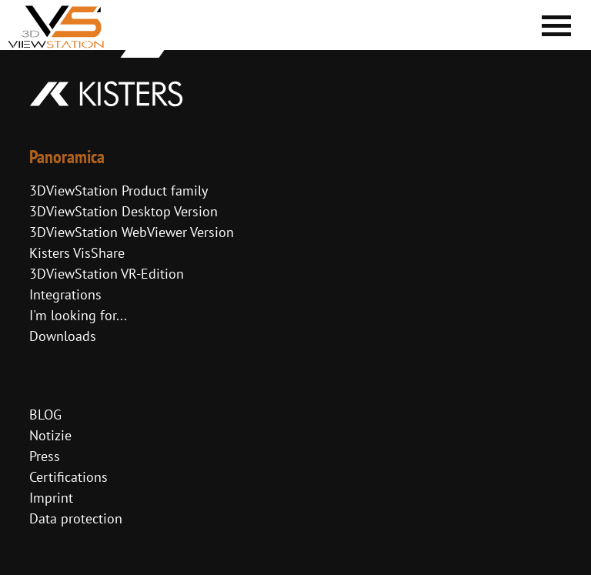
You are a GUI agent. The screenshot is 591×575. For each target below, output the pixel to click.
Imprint (51, 497)
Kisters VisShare (77, 253)
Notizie (50, 435)
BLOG (45, 414)
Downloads (62, 336)
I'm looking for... (78, 315)
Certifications (68, 477)
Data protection (75, 518)
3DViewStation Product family (118, 190)
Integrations (65, 294)
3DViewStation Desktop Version (123, 211)
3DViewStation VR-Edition (106, 273)
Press (44, 456)
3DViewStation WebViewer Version (131, 232)
